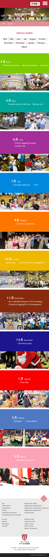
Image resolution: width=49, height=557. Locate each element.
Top (3, 503)
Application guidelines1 (33, 510)
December (20, 43)
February (41, 43)
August (33, 39)
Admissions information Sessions (37, 508)
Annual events (30, 521)
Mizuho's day (29, 519)
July (25, 39)
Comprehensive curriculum (11, 515)
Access (4, 519)
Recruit (4, 521)
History (4, 510)
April (5, 39)
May (11, 39)
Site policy (5, 524)
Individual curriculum (9, 513)
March (24, 47)
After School (29, 526)
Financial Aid (29, 513)
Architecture (6, 508)
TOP (3, 24)
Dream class (29, 524)
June (18, 39)
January (31, 43)
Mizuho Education (31, 528)
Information (6, 506)
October (42, 39)
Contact (5, 526)
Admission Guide (31, 503)
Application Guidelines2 (33, 506)
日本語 (34, 4)
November (8, 43)
